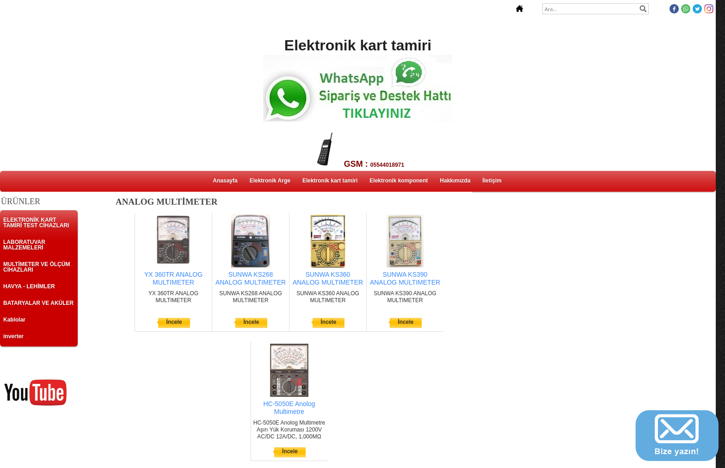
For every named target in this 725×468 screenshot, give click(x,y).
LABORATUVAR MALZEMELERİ (24, 245)
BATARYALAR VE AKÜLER (38, 303)
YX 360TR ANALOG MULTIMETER (173, 278)
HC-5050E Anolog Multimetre (289, 407)
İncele (174, 322)
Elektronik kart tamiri (329, 180)
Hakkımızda (455, 180)
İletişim (491, 180)
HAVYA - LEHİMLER (29, 286)
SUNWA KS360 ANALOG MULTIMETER (328, 278)
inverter (13, 336)
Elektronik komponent (398, 180)
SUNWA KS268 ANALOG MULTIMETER (250, 278)
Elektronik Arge (270, 180)
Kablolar (14, 319)
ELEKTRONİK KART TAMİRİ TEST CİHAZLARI (36, 223)
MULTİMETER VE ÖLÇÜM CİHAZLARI (36, 267)
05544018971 (387, 165)
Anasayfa (225, 180)
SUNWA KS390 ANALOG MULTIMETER (405, 278)
